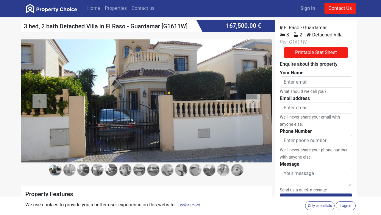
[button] (39, 110)
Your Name (292, 73)
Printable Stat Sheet (316, 52)
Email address (295, 98)
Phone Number (296, 131)
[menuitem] (93, 8)
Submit (315, 199)
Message (289, 164)
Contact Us (340, 8)
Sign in (307, 8)
